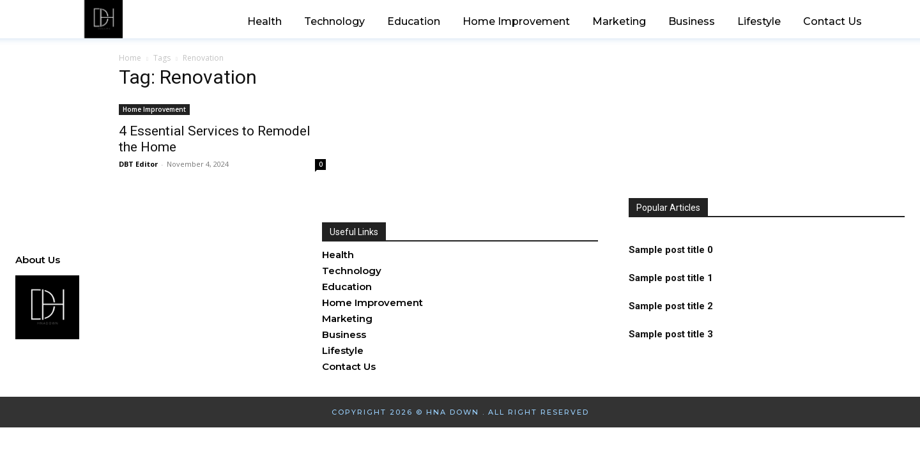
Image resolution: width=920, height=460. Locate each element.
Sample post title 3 (671, 334)
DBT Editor (138, 164)
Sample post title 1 (671, 278)
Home (130, 57)
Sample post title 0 (671, 250)
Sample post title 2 (671, 306)
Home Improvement (154, 109)
